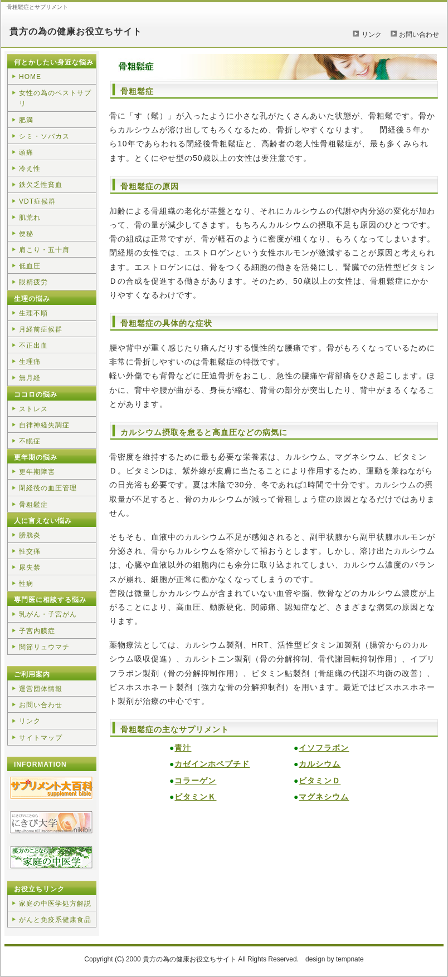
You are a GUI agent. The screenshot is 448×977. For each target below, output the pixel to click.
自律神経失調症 (44, 425)
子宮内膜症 (37, 631)
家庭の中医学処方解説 (55, 903)
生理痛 (30, 362)
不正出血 (33, 345)
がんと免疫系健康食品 (55, 920)
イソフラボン (324, 747)
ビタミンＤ (319, 780)
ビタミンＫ (195, 796)
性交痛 (30, 551)
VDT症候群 (37, 201)
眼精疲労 (33, 282)
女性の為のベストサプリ (55, 98)
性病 (26, 584)
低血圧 (30, 266)
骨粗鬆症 (33, 505)
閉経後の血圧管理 (48, 488)
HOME (30, 77)
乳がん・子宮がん (48, 614)
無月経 (30, 378)
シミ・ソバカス (44, 136)
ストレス (33, 409)
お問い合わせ (419, 34)
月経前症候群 (40, 329)
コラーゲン (195, 780)
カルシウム (319, 763)
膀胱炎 (30, 535)
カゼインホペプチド (212, 763)
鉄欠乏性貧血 (40, 185)
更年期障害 (37, 472)
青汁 (182, 747)
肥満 (26, 120)
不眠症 (30, 441)
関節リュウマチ (44, 647)
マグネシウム (324, 796)
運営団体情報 (40, 689)
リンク (372, 34)
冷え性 (30, 168)
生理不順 (33, 313)
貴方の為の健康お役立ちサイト (75, 31)
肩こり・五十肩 (44, 250)
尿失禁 (30, 567)
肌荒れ (30, 217)
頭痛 (26, 152)
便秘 (26, 234)
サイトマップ (40, 738)
